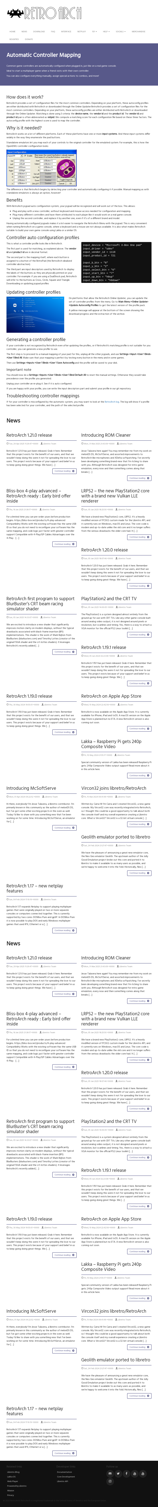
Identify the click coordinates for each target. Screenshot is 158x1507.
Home (12, 31)
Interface (66, 31)
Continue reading (64, 471)
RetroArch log (112, 402)
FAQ (53, 31)
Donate (29, 39)
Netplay (81, 31)
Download (39, 31)
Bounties (14, 39)
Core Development (66, 1477)
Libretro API (62, 1481)
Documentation (64, 1472)
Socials (121, 31)
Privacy (10, 1495)
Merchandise (138, 31)
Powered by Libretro (17, 1486)
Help (106, 31)
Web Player (12, 1481)
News (24, 31)
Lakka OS (11, 1477)
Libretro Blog (13, 1472)
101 (94, 31)
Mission (10, 1491)
